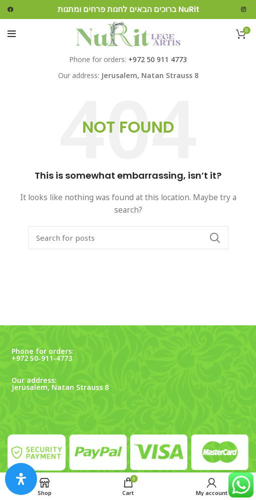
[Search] (128, 237)
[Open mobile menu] (12, 34)
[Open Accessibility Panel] (21, 479)
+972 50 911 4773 (157, 59)
